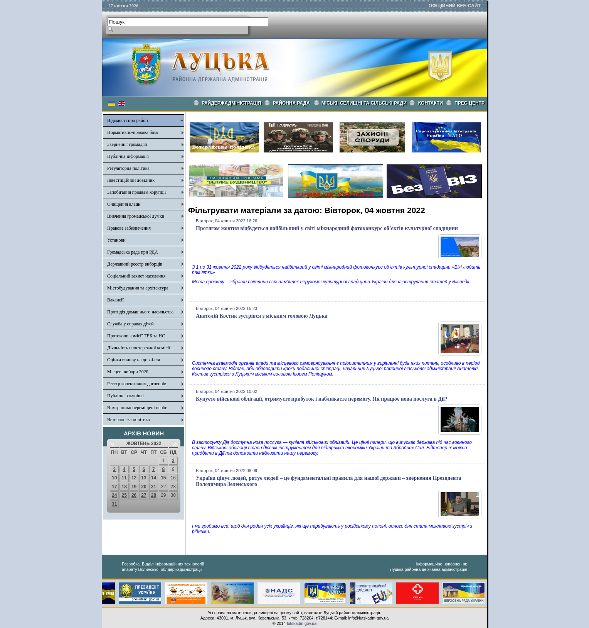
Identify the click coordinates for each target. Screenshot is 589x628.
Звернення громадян (127, 144)
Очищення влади (123, 204)
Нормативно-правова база (132, 132)
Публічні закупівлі (125, 395)
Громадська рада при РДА (132, 252)
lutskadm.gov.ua (301, 623)
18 (123, 486)
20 (143, 486)
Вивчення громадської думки (135, 216)
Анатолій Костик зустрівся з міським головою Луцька (261, 316)
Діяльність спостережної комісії (138, 347)
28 (153, 495)
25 (123, 495)
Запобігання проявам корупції (136, 192)
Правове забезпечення (129, 228)
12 (133, 478)
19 (133, 486)
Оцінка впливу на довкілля (133, 359)
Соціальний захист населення (136, 276)
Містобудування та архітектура (137, 288)
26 (133, 495)
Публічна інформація (128, 156)
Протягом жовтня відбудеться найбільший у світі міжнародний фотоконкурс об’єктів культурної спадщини (327, 228)
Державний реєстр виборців (134, 264)
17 (114, 486)
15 (163, 478)
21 (153, 486)
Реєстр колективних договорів (136, 383)
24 (114, 495)
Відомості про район (127, 120)
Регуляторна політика (128, 168)
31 (114, 504)
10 (114, 478)
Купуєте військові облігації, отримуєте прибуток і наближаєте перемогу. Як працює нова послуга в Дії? (322, 399)
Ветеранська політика (128, 419)
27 (143, 495)
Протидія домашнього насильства (140, 312)
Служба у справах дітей (130, 324)
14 (153, 478)
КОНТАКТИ (430, 103)
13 (143, 478)
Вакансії (115, 300)
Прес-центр (469, 103)
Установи (116, 240)
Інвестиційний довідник (131, 180)
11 (123, 478)
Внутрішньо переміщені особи (137, 407)
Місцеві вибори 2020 (127, 371)
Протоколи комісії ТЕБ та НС (136, 336)
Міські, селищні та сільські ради (364, 103)
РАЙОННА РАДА (291, 103)
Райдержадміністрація (231, 103)
